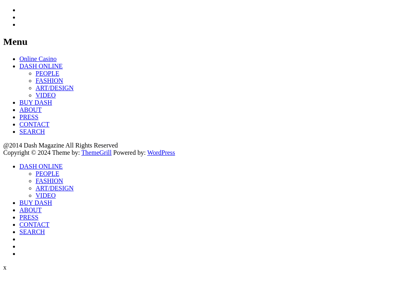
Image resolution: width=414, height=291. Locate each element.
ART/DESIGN (55, 87)
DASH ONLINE (41, 66)
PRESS (28, 117)
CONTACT (34, 124)
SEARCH (32, 131)
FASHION (49, 80)
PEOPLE (47, 73)
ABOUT (30, 109)
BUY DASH (35, 102)
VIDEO (46, 95)
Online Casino (38, 58)
